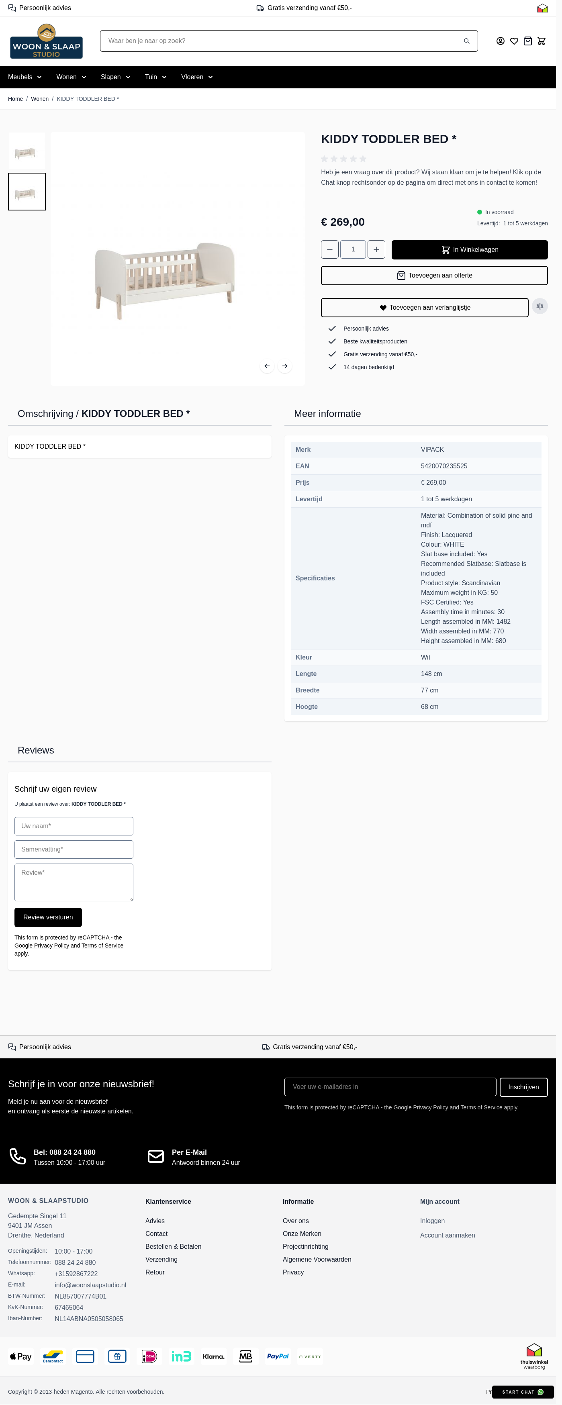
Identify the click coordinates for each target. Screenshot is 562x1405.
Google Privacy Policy (41, 945)
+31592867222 (76, 1273)
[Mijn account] (500, 41)
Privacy (293, 1272)
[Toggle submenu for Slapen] (116, 77)
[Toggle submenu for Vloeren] (198, 77)
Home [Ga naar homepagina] (15, 99)
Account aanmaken (447, 1235)
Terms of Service (102, 945)
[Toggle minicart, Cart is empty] (541, 41)
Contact (156, 1233)
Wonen (40, 99)
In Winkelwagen (470, 250)
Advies (155, 1220)
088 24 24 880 (75, 1262)
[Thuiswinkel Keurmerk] (542, 8)
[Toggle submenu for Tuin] (157, 77)
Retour (155, 1272)
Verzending (161, 1259)
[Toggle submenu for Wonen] (72, 77)
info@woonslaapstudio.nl (90, 1285)
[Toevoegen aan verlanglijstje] (425, 307)
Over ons (296, 1220)
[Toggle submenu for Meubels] (25, 77)
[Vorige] (267, 366)
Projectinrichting (306, 1246)
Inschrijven (524, 1087)
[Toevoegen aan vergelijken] (540, 306)
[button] (345, 159)
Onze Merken (302, 1233)
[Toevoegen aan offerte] (434, 275)
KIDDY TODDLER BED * (88, 99)
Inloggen (432, 1220)
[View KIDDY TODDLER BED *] (27, 150)
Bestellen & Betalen (173, 1246)
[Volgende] (285, 366)
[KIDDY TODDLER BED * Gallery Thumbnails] (27, 171)
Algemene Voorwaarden (317, 1259)
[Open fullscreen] (178, 259)
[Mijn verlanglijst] (514, 41)
